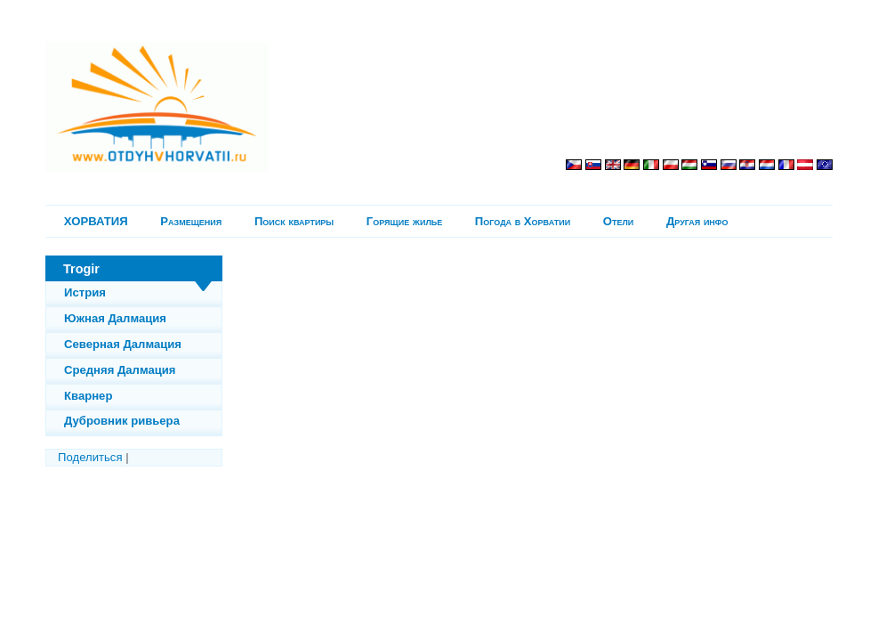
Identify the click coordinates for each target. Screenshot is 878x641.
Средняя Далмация (120, 370)
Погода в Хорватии (522, 221)
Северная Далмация (122, 344)
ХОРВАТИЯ (96, 221)
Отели (618, 221)
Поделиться (90, 457)
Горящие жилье (404, 221)
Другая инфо (697, 221)
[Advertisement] (624, 104)
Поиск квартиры (294, 221)
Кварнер (88, 395)
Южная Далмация (115, 318)
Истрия (85, 292)
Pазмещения (191, 221)
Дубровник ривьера (122, 420)
